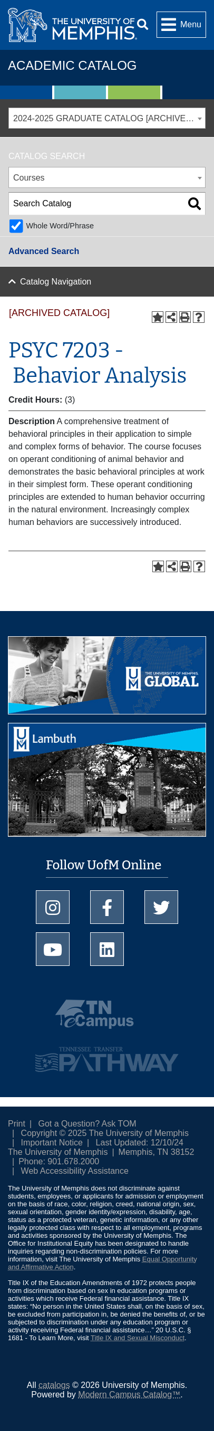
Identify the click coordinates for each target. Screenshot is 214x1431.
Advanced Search (43, 251)
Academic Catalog (72, 65)
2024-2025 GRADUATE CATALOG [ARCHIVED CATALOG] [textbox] (109, 118)
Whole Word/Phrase (60, 226)
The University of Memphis (58, 1152)
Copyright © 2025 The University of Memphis (105, 1133)
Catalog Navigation (55, 281)
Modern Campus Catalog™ (129, 1394)
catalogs (54, 1385)
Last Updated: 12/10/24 (139, 1142)
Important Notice (52, 1142)
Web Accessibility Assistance (75, 1170)
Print (16, 1123)
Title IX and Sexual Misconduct (137, 1338)
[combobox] (107, 118)
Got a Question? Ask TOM (87, 1123)
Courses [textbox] (29, 177)
